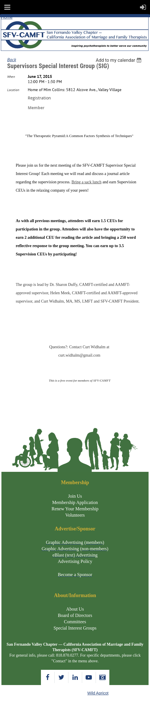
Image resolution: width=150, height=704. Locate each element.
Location (13, 90)
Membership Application (75, 502)
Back (11, 59)
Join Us (75, 496)
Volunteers (75, 515)
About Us (75, 609)
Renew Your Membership (75, 508)
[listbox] (119, 60)
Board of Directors (75, 615)
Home (7, 17)
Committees (75, 621)
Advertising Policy (75, 561)
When (11, 76)
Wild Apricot (97, 693)
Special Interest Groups (75, 628)
